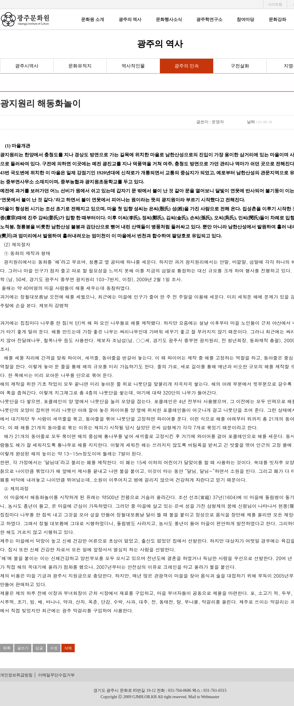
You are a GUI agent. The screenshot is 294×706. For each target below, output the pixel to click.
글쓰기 (22, 648)
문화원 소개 (92, 19)
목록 (6, 648)
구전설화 (240, 65)
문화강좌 (277, 19)
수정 (54, 648)
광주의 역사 (130, 19)
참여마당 (245, 19)
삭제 (68, 648)
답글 (39, 648)
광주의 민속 (186, 65)
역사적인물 (133, 65)
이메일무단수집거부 (56, 675)
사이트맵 (275, 4)
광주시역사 (26, 65)
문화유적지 (80, 65)
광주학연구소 (209, 19)
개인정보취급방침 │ (18, 675)
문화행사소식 (169, 19)
